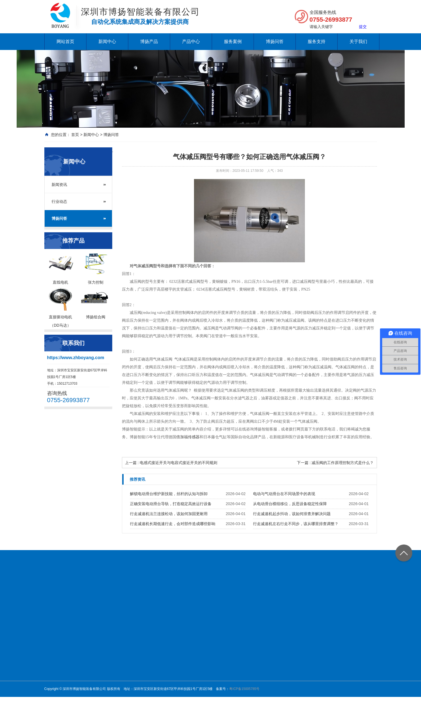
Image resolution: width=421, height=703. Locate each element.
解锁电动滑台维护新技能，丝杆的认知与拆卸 (169, 494)
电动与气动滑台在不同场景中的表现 (284, 494)
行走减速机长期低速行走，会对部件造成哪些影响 (172, 523)
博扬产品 (149, 41)
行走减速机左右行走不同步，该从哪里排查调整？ (295, 523)
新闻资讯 (59, 184)
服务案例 (233, 41)
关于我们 (358, 41)
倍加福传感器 (188, 437)
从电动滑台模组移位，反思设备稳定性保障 (290, 504)
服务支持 (316, 41)
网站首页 (65, 41)
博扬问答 (275, 41)
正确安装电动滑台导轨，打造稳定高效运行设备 (170, 504)
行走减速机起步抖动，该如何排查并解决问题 (292, 513)
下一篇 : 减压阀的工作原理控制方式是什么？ (335, 462)
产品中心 (191, 41)
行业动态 (59, 201)
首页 (75, 134)
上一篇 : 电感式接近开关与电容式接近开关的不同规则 (171, 462)
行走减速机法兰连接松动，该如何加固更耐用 (169, 513)
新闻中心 (107, 41)
